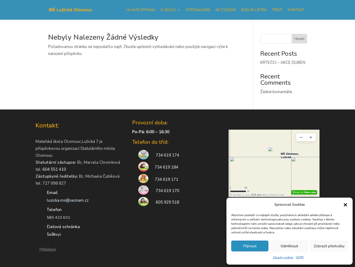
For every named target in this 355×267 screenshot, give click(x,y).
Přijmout (250, 246)
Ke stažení (225, 9)
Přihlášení (47, 249)
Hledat (299, 38)
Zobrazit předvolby (329, 246)
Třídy (277, 9)
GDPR (300, 257)
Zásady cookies (283, 257)
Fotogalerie (198, 9)
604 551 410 (54, 169)
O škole (168, 9)
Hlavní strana (140, 9)
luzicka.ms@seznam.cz (68, 200)
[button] (345, 204)
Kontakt (296, 9)
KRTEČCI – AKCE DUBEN (282, 62)
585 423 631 (58, 217)
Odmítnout (289, 246)
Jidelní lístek (254, 9)
